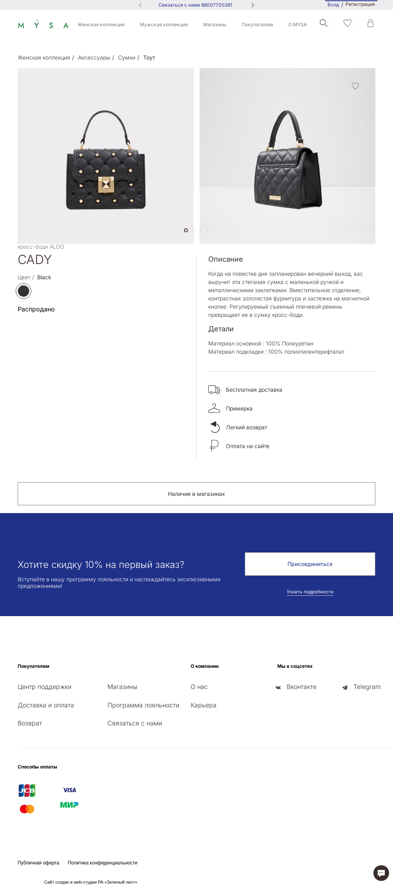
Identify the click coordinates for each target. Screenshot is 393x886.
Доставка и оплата (46, 705)
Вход (333, 4)
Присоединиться (310, 564)
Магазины (214, 24)
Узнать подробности (310, 592)
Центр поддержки (44, 687)
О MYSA (297, 24)
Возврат (30, 723)
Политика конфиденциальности (102, 863)
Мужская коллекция (164, 24)
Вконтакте (302, 687)
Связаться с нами (134, 723)
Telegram (367, 687)
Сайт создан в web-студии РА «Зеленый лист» (90, 882)
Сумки (126, 57)
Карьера (204, 705)
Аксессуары (94, 57)
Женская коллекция (101, 24)
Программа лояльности (143, 705)
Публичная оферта (38, 863)
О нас (199, 687)
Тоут (149, 57)
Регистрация (360, 4)
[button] (186, 230)
